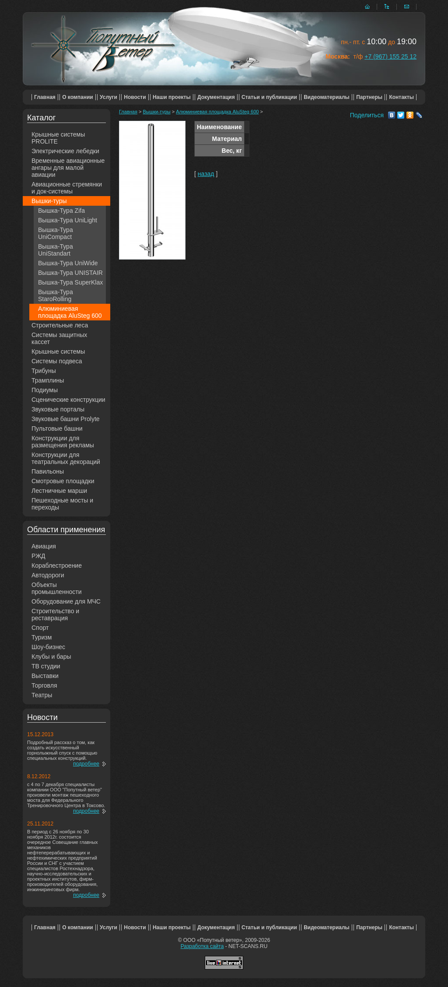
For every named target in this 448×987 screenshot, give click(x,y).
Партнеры (369, 97)
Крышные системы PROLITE (58, 138)
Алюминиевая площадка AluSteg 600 (70, 312)
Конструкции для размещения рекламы (63, 442)
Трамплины (48, 380)
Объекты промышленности (57, 588)
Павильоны (48, 471)
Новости (135, 97)
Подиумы (45, 389)
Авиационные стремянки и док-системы (67, 188)
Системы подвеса (57, 361)
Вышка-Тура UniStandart (55, 250)
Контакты (401, 97)
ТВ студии (46, 666)
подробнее (86, 764)
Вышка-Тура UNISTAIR (70, 272)
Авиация (44, 546)
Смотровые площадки (63, 481)
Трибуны (44, 370)
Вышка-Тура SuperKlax (70, 282)
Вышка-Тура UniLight (67, 220)
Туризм (42, 637)
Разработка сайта (202, 946)
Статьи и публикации (269, 97)
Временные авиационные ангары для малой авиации (68, 167)
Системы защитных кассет (59, 338)
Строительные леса (60, 325)
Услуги (108, 97)
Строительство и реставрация (55, 615)
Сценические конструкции (68, 399)
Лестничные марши (59, 490)
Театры (42, 695)
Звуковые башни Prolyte (66, 418)
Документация (216, 97)
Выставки (45, 675)
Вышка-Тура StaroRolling (55, 295)
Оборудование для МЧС (66, 601)
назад (206, 173)
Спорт (40, 627)
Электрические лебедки (65, 151)
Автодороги (48, 575)
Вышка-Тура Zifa (61, 210)
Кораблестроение (57, 565)
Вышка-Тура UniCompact (55, 233)
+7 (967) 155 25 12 (390, 56)
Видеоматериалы (327, 97)
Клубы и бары (51, 656)
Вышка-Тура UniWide (68, 263)
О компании (77, 97)
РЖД (39, 555)
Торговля (44, 685)
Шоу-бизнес (48, 646)
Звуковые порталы (58, 409)
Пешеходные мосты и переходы (62, 504)
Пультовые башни (57, 428)
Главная (45, 97)
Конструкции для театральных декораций (66, 458)
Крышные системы (58, 351)
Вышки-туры (49, 200)
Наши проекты (172, 97)
